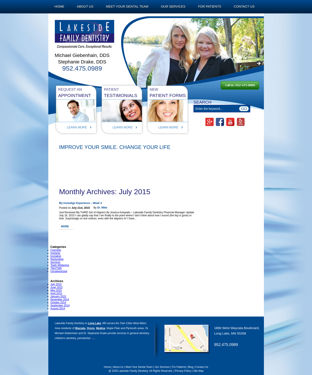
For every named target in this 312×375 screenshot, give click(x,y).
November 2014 (59, 299)
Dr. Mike (102, 207)
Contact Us (244, 6)
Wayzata (80, 328)
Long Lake (94, 323)
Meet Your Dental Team (127, 6)
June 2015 (56, 287)
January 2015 (58, 296)
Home (59, 6)
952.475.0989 (226, 345)
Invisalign (55, 256)
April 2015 (56, 293)
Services (55, 262)
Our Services (173, 6)
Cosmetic (55, 250)
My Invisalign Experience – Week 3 (80, 203)
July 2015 (56, 284)
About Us (85, 6)
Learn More (77, 127)
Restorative (57, 259)
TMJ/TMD (56, 268)
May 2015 (56, 290)
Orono (91, 328)
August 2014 (57, 308)
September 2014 (60, 305)
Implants (55, 253)
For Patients (209, 6)
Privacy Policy (183, 370)
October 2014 (58, 302)
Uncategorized (58, 271)
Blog (190, 367)
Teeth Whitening (59, 265)
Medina (100, 328)
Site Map (198, 370)
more (65, 226)
